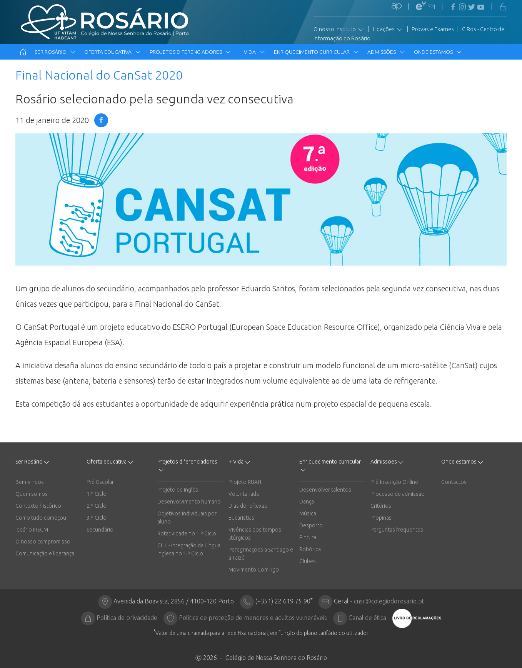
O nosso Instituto (339, 29)
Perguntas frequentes (396, 530)
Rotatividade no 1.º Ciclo (186, 533)
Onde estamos (438, 52)
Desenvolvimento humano (189, 502)
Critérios (380, 506)
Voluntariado (244, 494)
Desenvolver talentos (325, 490)
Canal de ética (367, 617)
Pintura (307, 537)
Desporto (311, 525)
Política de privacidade (127, 617)
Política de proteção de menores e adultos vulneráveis (253, 617)
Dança (306, 502)
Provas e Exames (433, 29)
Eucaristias (241, 518)
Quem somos (31, 494)
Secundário (100, 530)
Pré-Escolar (100, 482)
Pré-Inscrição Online (394, 482)
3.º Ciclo (97, 518)
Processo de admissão (397, 494)
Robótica (310, 549)
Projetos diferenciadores (191, 52)
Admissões (386, 52)
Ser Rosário (56, 52)
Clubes (307, 561)
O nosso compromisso (42, 541)
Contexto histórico (38, 506)
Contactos (454, 482)
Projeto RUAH (244, 482)
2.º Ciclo (97, 506)
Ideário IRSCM (31, 530)
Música (307, 513)
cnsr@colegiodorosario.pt (389, 601)
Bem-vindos (29, 482)
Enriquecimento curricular (317, 52)
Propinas (381, 518)
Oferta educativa (113, 52)
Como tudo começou (40, 518)
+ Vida (253, 52)
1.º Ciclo (97, 494)
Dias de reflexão (248, 506)
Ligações (388, 29)
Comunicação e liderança (44, 553)
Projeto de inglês (177, 490)
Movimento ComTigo (253, 570)
